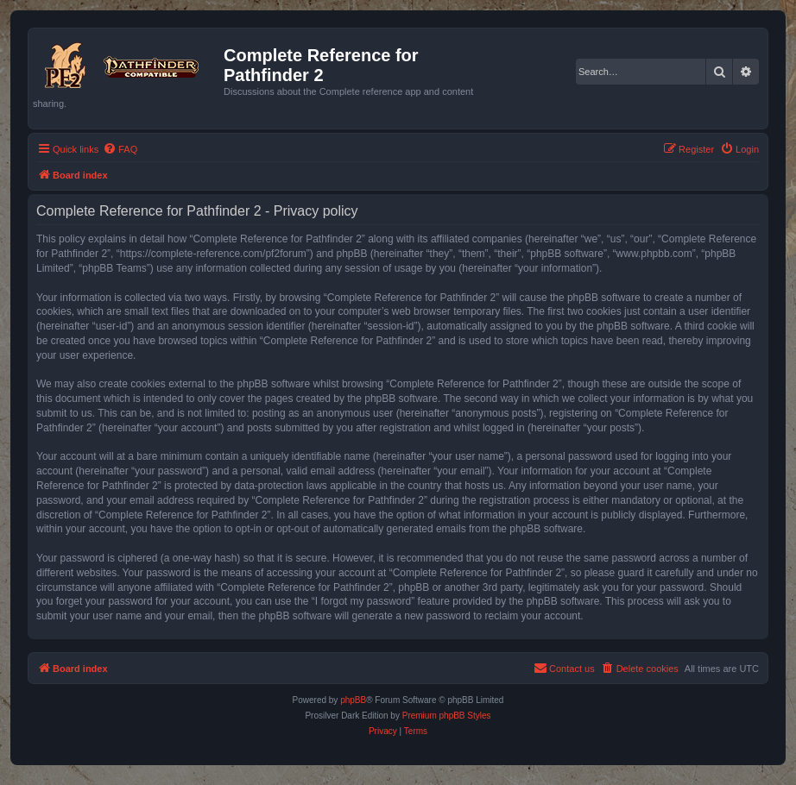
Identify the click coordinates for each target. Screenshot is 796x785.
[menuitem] (120, 149)
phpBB (353, 700)
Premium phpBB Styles (446, 715)
